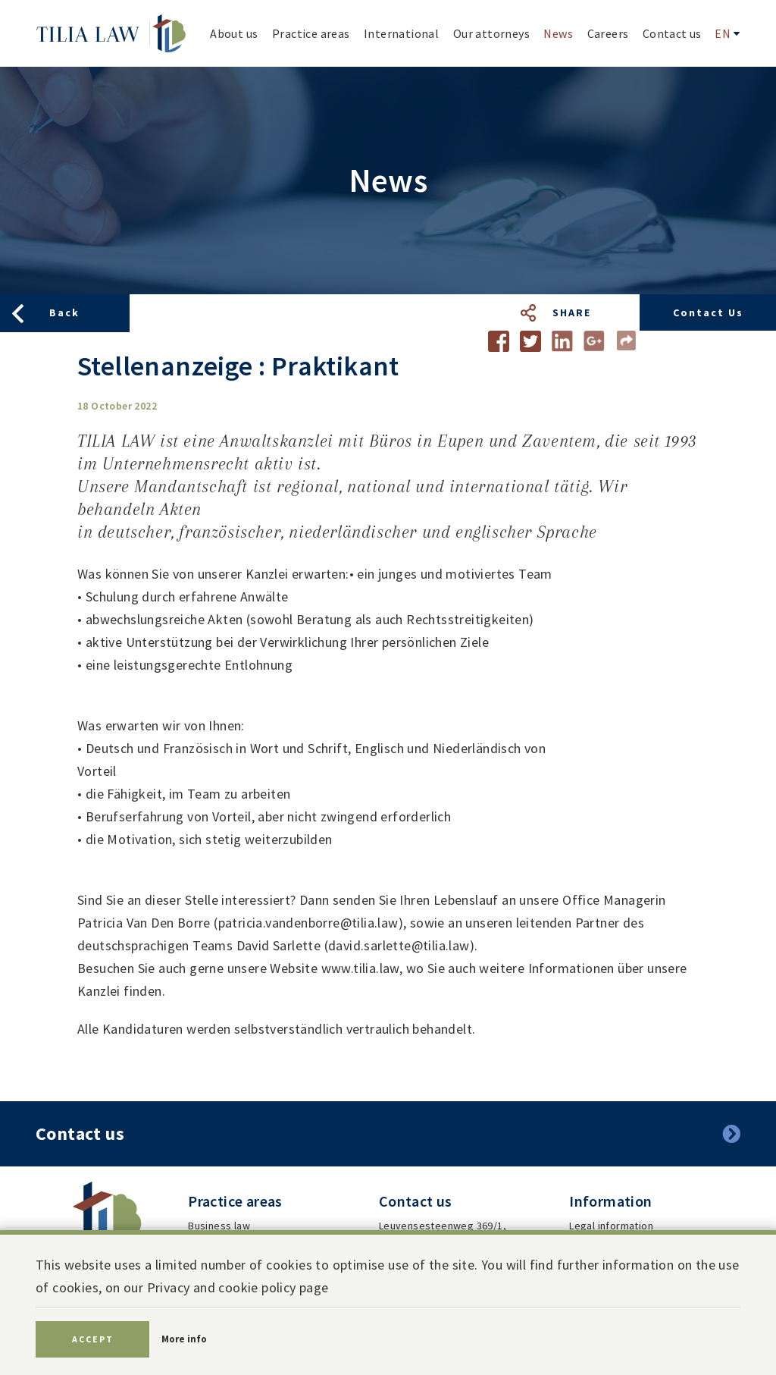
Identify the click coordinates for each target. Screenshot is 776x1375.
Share (571, 312)
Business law (219, 1225)
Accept (93, 1339)
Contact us (708, 312)
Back (64, 312)
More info (184, 1339)
